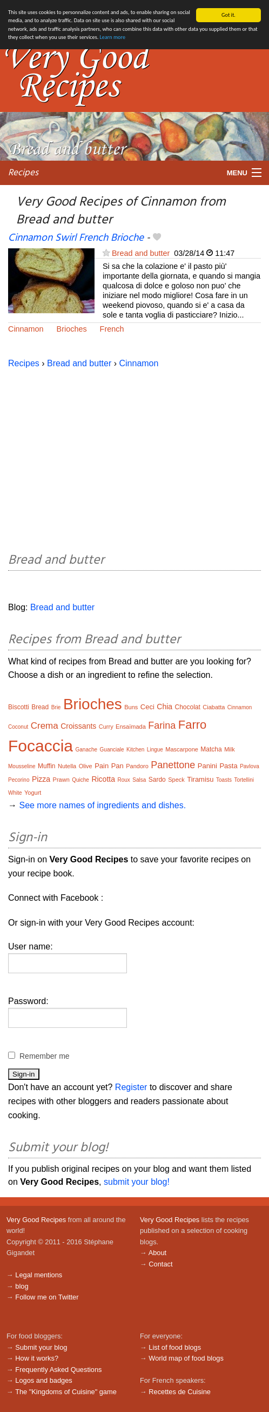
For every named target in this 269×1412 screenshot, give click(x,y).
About (157, 1253)
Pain (102, 766)
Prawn (61, 779)
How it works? (36, 1358)
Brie (56, 707)
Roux (123, 780)
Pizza (41, 779)
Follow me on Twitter (46, 1297)
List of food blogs (175, 1347)
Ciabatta (214, 707)
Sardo (157, 779)
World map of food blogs (186, 1358)
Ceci (147, 707)
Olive (85, 766)
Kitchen (135, 750)
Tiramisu (200, 779)
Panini (207, 766)
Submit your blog (41, 1347)
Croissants (78, 726)
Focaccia (40, 746)
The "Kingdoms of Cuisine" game (66, 1392)
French (112, 329)
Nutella (67, 766)
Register (131, 1087)
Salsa (139, 780)
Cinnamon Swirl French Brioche (76, 238)
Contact (160, 1264)
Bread (40, 707)
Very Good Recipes (36, 1220)
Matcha (210, 749)
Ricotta (103, 779)
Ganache (87, 750)
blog (21, 1286)
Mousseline (22, 766)
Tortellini (244, 780)
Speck (176, 779)
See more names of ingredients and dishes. (102, 805)
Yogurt (32, 792)
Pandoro (137, 766)
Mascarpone (181, 749)
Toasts (224, 780)
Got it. (228, 14)
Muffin (46, 766)
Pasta (228, 766)
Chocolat (187, 707)
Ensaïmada (131, 726)
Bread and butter (141, 253)
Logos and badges (43, 1380)
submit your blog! (137, 1181)
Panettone (173, 765)
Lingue (155, 750)
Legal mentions (38, 1275)
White (15, 793)
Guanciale (112, 750)
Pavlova (249, 766)
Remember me (44, 1056)
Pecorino (18, 780)
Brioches (72, 329)
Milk (229, 749)
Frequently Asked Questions (58, 1369)
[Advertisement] (134, 459)
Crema (44, 726)
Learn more (112, 37)
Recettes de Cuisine (180, 1392)
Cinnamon (26, 329)
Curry (106, 726)
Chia (164, 706)
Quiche (80, 780)
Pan (117, 766)
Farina (162, 725)
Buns (131, 707)
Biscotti (18, 707)
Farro (192, 724)
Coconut (18, 727)
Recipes (23, 173)
